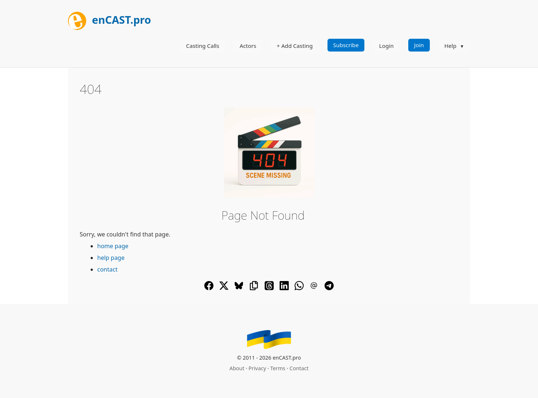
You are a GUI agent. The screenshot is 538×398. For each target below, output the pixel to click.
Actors (248, 45)
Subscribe (346, 45)
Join (419, 45)
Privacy (257, 368)
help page (111, 258)
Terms (277, 368)
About (237, 368)
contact (107, 269)
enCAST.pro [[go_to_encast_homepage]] (109, 19)
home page (112, 246)
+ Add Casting (295, 45)
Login (386, 45)
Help (450, 45)
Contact (298, 368)
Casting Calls (202, 45)
